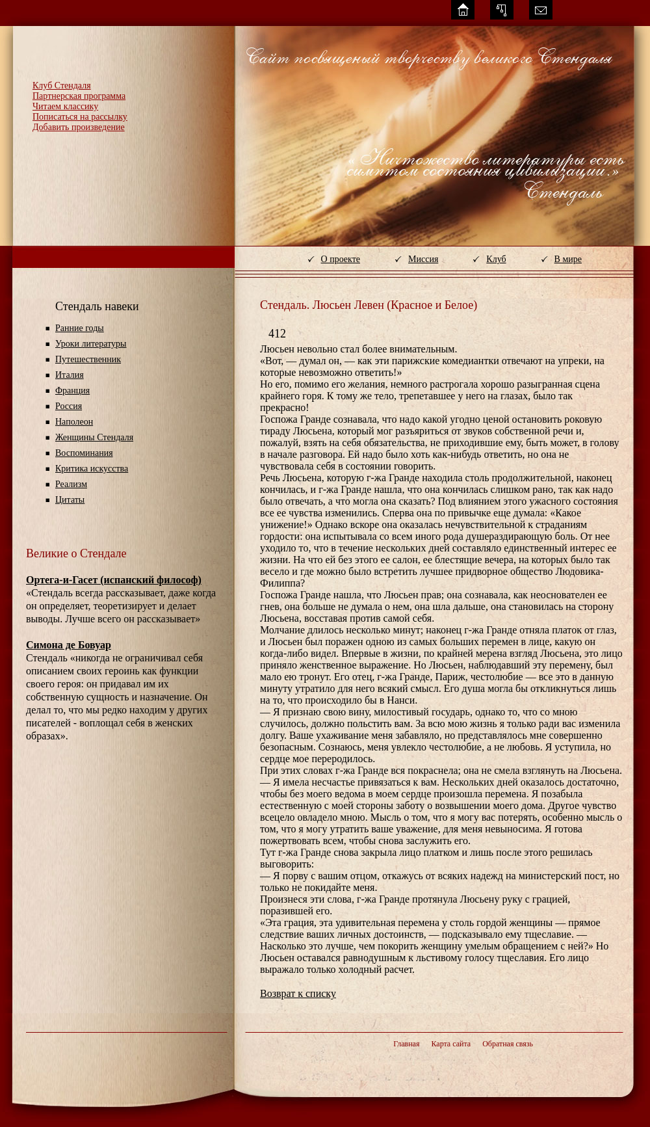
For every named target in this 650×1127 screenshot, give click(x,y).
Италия (69, 375)
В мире (568, 259)
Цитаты (69, 500)
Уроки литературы (90, 344)
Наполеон (74, 422)
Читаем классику (65, 106)
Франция (72, 390)
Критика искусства (91, 468)
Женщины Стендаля (94, 437)
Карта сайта (451, 1043)
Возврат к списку (298, 993)
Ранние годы (79, 328)
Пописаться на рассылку (79, 117)
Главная (406, 1043)
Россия (68, 406)
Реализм (71, 484)
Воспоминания (84, 453)
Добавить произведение (78, 127)
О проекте (340, 259)
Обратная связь (507, 1043)
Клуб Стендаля (61, 85)
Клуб (496, 259)
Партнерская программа (78, 96)
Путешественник (88, 359)
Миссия (423, 259)
